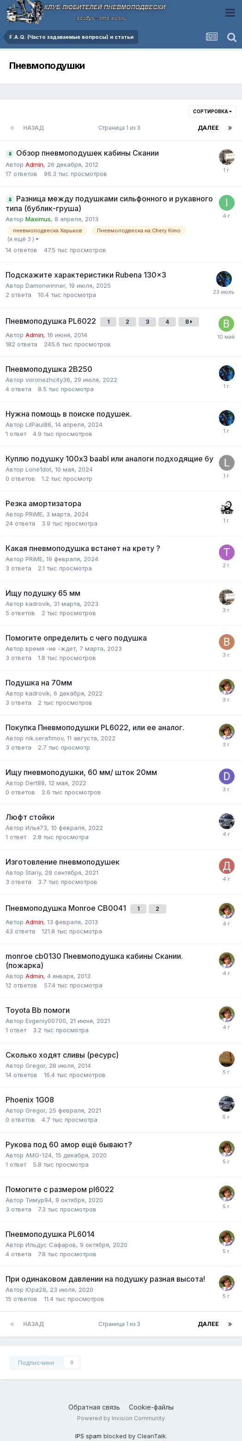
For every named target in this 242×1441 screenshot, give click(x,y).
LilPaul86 (38, 424)
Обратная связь (94, 1407)
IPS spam (88, 1436)
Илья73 (36, 827)
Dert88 (35, 783)
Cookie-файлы (151, 1407)
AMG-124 (38, 1155)
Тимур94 (38, 1200)
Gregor (35, 1065)
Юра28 (35, 1289)
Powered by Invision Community (121, 1418)
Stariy (33, 872)
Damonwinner (45, 285)
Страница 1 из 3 (120, 127)
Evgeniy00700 (45, 1020)
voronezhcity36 (47, 379)
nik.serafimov (44, 738)
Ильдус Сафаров (50, 1244)
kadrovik (37, 603)
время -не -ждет (50, 648)
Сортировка (212, 111)
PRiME (33, 514)
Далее (208, 127)
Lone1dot (38, 469)
